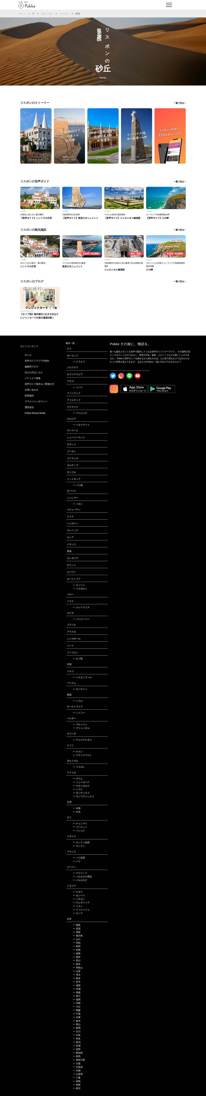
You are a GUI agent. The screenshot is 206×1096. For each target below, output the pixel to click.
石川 (76, 1031)
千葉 (76, 1013)
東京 (76, 1088)
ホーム (22, 13)
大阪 (76, 1063)
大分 (76, 1006)
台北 (76, 811)
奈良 (76, 1038)
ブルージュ (80, 724)
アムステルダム (82, 739)
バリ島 (78, 485)
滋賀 (76, 985)
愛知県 (78, 1052)
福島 (76, 953)
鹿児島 (78, 935)
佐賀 (76, 928)
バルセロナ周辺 (82, 876)
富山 (76, 960)
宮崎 (76, 950)
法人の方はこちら (34, 372)
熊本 (76, 964)
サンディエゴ (81, 793)
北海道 (78, 1067)
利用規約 (29, 395)
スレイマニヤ (81, 607)
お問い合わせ (31, 390)
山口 (76, 939)
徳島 (76, 925)
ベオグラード (81, 425)
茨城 (76, 1045)
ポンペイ (79, 895)
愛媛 (76, 1010)
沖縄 (76, 1003)
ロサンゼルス (81, 785)
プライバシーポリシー (36, 401)
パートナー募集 (33, 378)
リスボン (64, 13)
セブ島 (78, 658)
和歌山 (78, 967)
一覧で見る (179, 103)
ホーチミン (80, 689)
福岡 (76, 999)
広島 (76, 1035)
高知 (76, 942)
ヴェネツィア (81, 902)
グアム (78, 778)
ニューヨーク (81, 782)
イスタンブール (82, 677)
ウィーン (79, 585)
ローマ (78, 913)
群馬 (76, 1056)
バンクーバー (81, 619)
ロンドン (79, 846)
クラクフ (79, 361)
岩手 (76, 981)
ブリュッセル (81, 728)
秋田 (76, 946)
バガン (78, 504)
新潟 (76, 1042)
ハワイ (78, 789)
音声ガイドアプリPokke (37, 360)
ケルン (78, 751)
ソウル (78, 701)
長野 (76, 1049)
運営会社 (29, 407)
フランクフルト (82, 755)
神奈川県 (79, 1060)
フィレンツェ (81, 909)
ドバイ (78, 387)
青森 (76, 992)
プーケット (80, 827)
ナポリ (78, 892)
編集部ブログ (31, 366)
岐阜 (76, 978)
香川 (76, 996)
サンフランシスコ (83, 796)
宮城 (76, 989)
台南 (76, 808)
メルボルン (80, 588)
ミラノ (78, 906)
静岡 (76, 1028)
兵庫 (76, 1017)
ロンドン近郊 (81, 842)
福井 (76, 957)
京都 (76, 1070)
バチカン (79, 899)
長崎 (76, 1081)
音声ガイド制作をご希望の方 (39, 384)
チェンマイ (80, 823)
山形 (76, 971)
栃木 (76, 1021)
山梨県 (78, 1074)
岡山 (76, 1024)
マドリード (80, 873)
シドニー (79, 712)
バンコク (79, 830)
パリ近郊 (79, 857)
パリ (76, 861)
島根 (76, 1084)
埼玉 (76, 974)
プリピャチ (80, 413)
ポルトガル (47, 13)
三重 (76, 1077)
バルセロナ (80, 880)
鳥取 (76, 932)
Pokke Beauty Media (35, 413)
